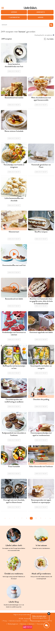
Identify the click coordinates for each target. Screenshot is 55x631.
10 (36, 518)
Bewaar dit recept (14, 71)
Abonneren (23, 624)
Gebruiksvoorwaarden (15, 620)
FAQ (50, 620)
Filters (50, 39)
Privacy (5, 620)
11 (40, 518)
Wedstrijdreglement (13, 624)
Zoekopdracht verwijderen (43, 35)
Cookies (25, 620)
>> (50, 518)
